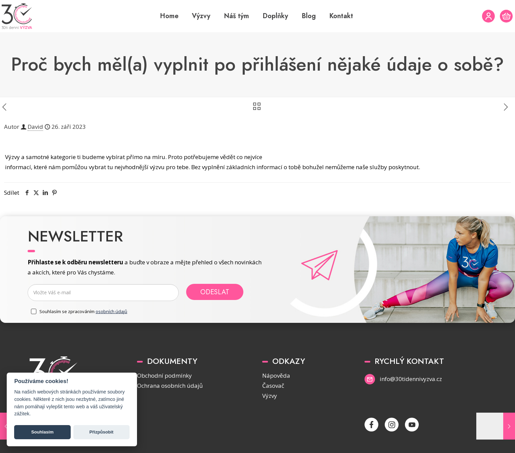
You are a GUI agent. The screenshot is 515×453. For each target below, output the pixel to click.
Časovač (273, 385)
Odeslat (214, 292)
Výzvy (269, 396)
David (35, 126)
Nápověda (276, 375)
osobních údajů (111, 311)
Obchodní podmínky (164, 375)
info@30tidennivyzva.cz (411, 379)
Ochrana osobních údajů (170, 385)
